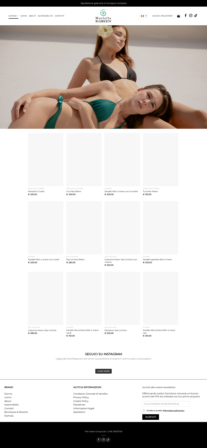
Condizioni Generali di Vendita (90, 393)
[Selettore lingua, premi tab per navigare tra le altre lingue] (143, 16)
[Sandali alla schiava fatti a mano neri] (160, 298)
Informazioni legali (83, 408)
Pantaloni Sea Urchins (116, 330)
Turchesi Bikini (73, 191)
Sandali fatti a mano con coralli (43, 259)
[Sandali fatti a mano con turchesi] (122, 159)
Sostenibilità (45, 16)
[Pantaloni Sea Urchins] (122, 298)
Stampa (8, 415)
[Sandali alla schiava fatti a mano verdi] (84, 298)
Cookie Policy (81, 401)
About (32, 16)
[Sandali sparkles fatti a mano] (160, 227)
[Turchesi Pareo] (160, 159)
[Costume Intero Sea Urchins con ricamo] (122, 227)
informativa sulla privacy (173, 411)
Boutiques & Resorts (16, 412)
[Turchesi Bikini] (84, 159)
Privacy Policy (81, 397)
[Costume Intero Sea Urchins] (46, 298)
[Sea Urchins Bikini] (84, 227)
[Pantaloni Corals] (46, 159)
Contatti (59, 16)
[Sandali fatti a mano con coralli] (46, 227)
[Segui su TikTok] (195, 16)
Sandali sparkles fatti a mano (157, 259)
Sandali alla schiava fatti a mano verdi (82, 331)
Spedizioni (79, 412)
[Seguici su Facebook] (185, 16)
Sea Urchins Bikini (75, 259)
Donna (13, 16)
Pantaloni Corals (36, 191)
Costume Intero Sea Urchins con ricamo (121, 261)
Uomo (23, 16)
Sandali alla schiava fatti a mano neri (159, 331)
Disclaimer (79, 404)
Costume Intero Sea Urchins (42, 330)
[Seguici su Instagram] (190, 16)
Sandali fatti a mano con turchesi (121, 191)
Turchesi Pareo (150, 191)
